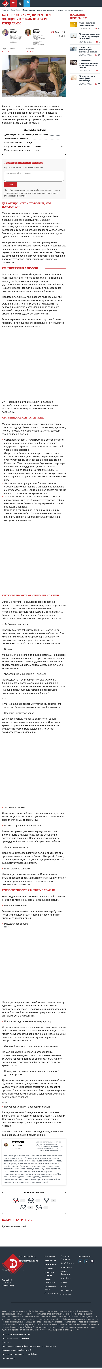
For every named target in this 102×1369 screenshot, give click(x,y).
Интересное (50, 1266)
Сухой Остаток (67, 1265)
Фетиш (63, 1284)
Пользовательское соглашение (15, 1340)
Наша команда (8, 1360)
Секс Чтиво (65, 1280)
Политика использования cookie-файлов (19, 1356)
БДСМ (63, 1288)
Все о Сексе (66, 1269)
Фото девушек (51, 1295)
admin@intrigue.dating (28, 1262)
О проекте (6, 1344)
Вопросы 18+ (66, 1292)
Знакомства (50, 1262)
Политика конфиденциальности (16, 1336)
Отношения (49, 1258)
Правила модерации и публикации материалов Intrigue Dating (29, 1348)
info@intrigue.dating (27, 1258)
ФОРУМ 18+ (65, 1296)
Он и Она (48, 1270)
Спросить (10, 186)
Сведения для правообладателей (16, 1352)
